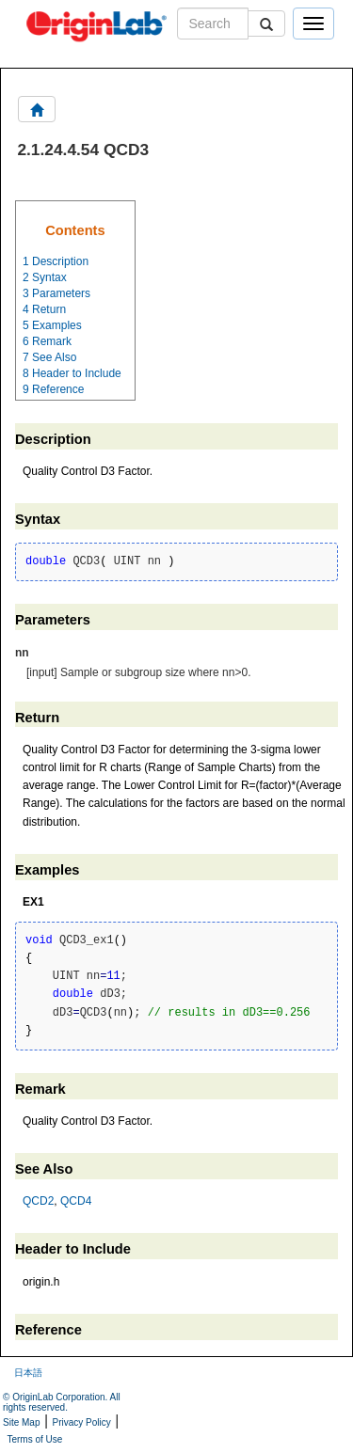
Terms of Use (34, 1439)
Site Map (21, 1422)
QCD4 (75, 1201)
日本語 (28, 1372)
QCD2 (38, 1201)
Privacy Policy (82, 1422)
